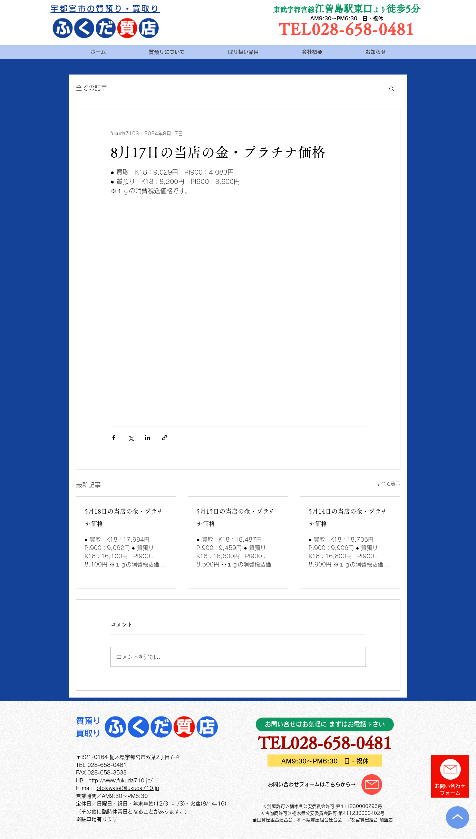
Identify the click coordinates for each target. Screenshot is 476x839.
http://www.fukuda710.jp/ (120, 780)
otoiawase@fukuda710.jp (128, 788)
